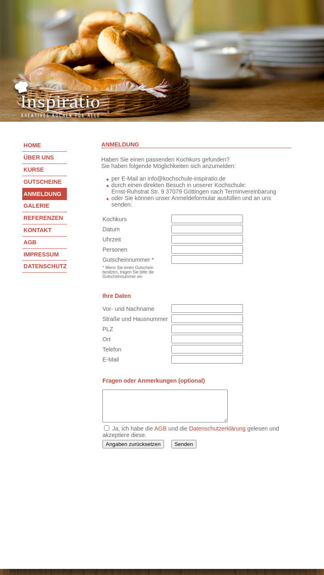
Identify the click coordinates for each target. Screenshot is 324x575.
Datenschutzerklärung (217, 434)
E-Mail (110, 359)
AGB (29, 242)
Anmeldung (42, 194)
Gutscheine (42, 182)
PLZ (107, 329)
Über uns (38, 157)
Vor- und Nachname (128, 309)
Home (32, 145)
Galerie (36, 205)
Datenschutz (45, 266)
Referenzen (43, 218)
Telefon (111, 349)
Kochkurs (114, 219)
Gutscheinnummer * (128, 259)
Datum (110, 229)
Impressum (41, 254)
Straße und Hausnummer (135, 319)
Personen (115, 249)
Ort (106, 339)
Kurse (33, 169)
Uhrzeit (111, 239)
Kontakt (37, 230)
